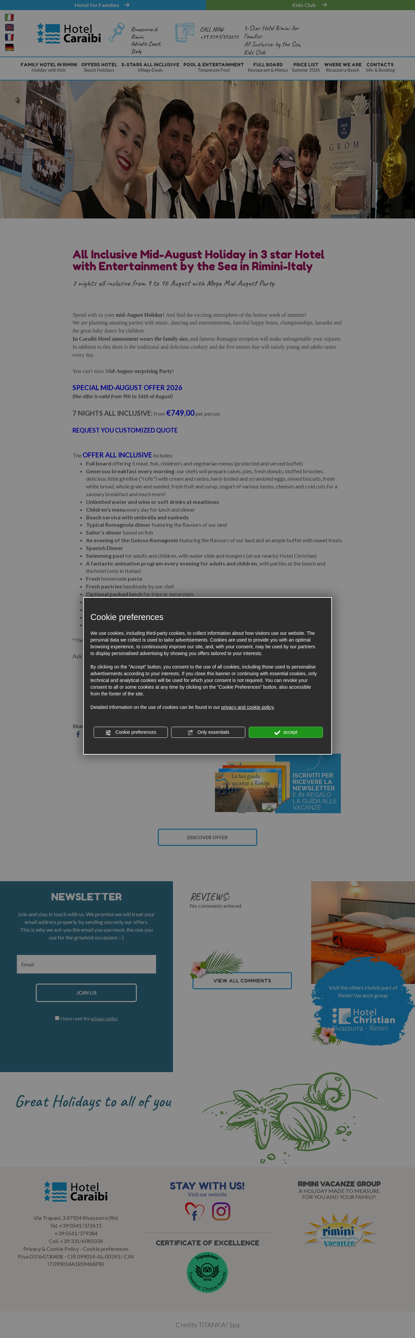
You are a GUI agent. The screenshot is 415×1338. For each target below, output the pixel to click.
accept (285, 732)
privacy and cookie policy (247, 707)
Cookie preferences (130, 732)
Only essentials (208, 732)
